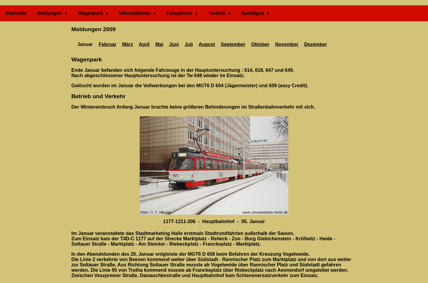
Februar (108, 44)
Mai (159, 44)
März (127, 44)
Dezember (315, 44)
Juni (174, 44)
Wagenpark (90, 13)
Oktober (260, 44)
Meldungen (49, 13)
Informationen (135, 13)
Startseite (16, 13)
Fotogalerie (179, 13)
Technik (217, 13)
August (207, 44)
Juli (189, 44)
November (286, 44)
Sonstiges (252, 13)
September (233, 44)
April (144, 44)
